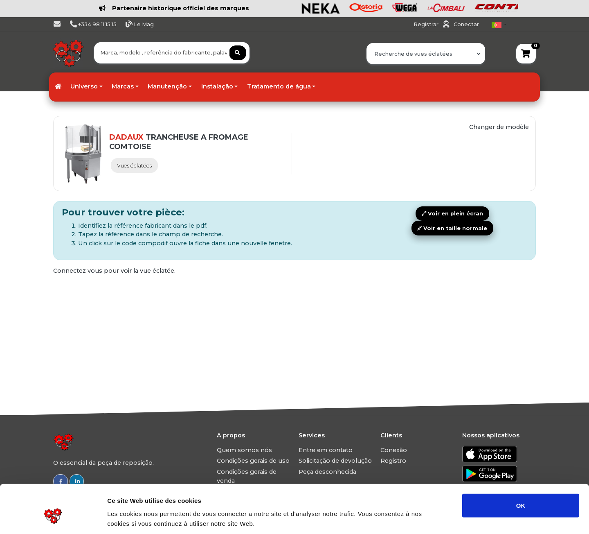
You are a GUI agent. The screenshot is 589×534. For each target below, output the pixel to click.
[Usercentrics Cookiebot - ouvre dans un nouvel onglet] (53, 518)
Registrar (427, 24)
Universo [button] (84, 86)
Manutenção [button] (167, 86)
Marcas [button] (123, 86)
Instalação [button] (217, 86)
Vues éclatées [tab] (134, 166)
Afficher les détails (450, 517)
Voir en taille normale (452, 228)
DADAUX (126, 137)
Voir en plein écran (452, 213)
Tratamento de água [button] (279, 86)
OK (521, 466)
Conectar (466, 24)
